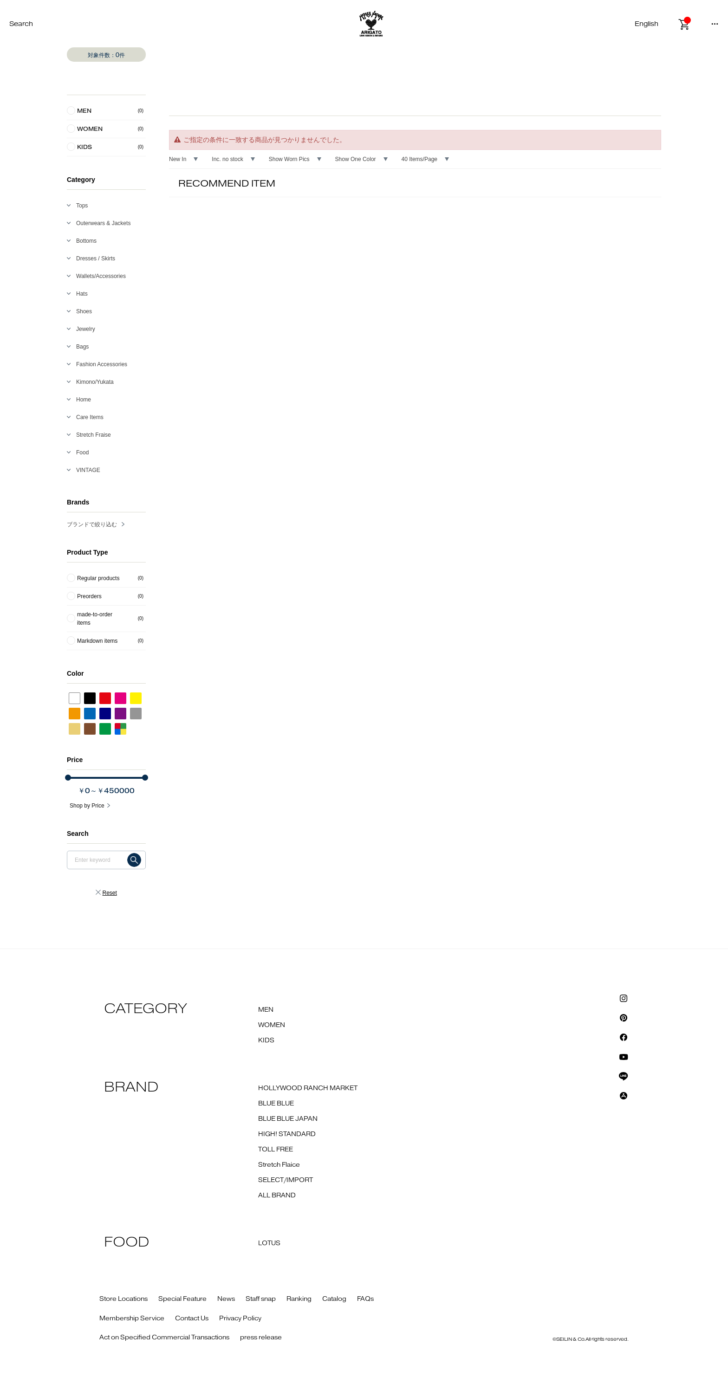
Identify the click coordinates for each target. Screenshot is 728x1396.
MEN (265, 1010)
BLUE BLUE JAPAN (288, 1119)
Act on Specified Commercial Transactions (164, 1337)
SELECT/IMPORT (285, 1180)
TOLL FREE (275, 1149)
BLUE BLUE (276, 1103)
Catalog (334, 1299)
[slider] (68, 778)
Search (21, 24)
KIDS (266, 1040)
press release (261, 1337)
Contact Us (191, 1318)
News (226, 1299)
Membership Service (131, 1318)
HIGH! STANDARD (287, 1134)
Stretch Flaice (279, 1165)
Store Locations (123, 1299)
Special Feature (182, 1299)
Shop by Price (87, 805)
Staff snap (261, 1299)
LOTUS (269, 1243)
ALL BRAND (277, 1195)
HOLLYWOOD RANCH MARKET (308, 1088)
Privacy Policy (240, 1318)
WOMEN (271, 1025)
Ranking (299, 1299)
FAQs (365, 1299)
